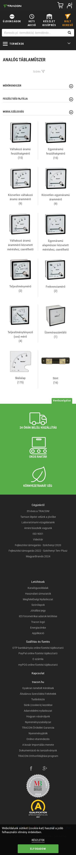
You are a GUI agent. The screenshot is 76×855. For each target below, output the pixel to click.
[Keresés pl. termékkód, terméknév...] (38, 32)
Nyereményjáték (38, 733)
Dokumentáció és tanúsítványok (38, 750)
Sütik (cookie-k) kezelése (38, 705)
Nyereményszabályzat (38, 722)
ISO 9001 (38, 533)
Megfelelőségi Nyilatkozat (38, 599)
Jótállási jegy (38, 610)
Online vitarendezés (38, 739)
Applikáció (38, 633)
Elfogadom (38, 848)
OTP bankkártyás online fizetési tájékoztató (38, 647)
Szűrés (37, 71)
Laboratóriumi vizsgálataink (38, 522)
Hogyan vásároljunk (38, 716)
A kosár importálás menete (38, 744)
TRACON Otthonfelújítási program (38, 755)
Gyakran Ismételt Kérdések (38, 688)
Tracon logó (38, 621)
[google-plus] (45, 769)
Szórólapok (38, 604)
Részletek (38, 840)
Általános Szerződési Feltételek (38, 693)
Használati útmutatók (38, 593)
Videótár (38, 539)
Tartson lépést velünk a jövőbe (38, 516)
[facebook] (31, 769)
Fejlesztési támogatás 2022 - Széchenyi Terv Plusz (38, 550)
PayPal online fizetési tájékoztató (38, 653)
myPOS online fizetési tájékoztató (38, 664)
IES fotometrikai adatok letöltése (38, 616)
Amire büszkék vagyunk (38, 528)
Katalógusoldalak (38, 587)
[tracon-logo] (12, 6)
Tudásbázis (38, 699)
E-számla (38, 659)
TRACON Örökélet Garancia (38, 727)
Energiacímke (38, 627)
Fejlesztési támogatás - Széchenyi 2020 (38, 545)
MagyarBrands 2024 (38, 556)
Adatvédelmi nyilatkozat (38, 710)
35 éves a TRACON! (38, 511)
